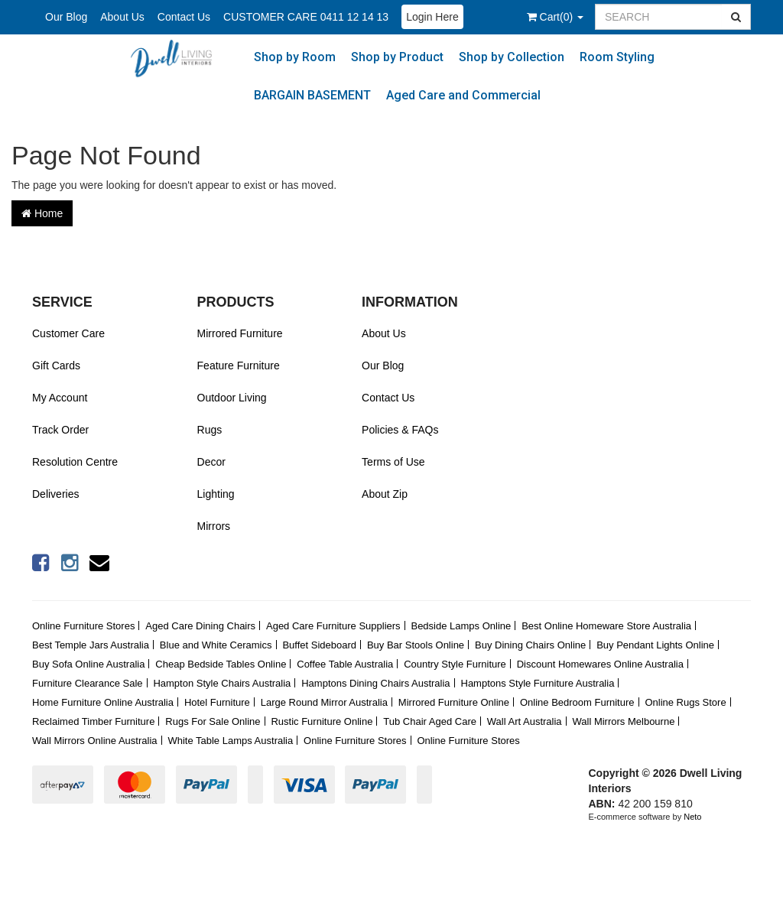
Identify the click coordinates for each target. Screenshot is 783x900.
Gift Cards (56, 365)
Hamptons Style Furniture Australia (538, 683)
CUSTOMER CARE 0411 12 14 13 (305, 17)
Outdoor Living (232, 398)
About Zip (385, 494)
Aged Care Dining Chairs (200, 626)
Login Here (432, 17)
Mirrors (214, 526)
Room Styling (617, 57)
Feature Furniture (238, 365)
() (555, 17)
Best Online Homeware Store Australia (606, 626)
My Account (59, 398)
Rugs (210, 430)
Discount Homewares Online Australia (600, 664)
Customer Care (68, 333)
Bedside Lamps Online (461, 626)
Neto (692, 816)
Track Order (60, 430)
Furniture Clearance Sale (87, 683)
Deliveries (55, 494)
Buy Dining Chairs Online (530, 645)
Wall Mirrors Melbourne (624, 721)
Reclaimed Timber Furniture (93, 721)
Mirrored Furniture (240, 333)
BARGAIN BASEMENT (312, 95)
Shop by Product (397, 57)
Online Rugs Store (685, 702)
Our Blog (66, 17)
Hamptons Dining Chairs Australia (375, 683)
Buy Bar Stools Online (415, 645)
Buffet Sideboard (319, 645)
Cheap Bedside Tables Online (220, 664)
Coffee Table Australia (345, 664)
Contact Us (184, 17)
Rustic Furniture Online (321, 721)
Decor (211, 462)
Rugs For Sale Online (212, 721)
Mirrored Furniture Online (453, 702)
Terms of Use (393, 462)
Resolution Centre (75, 462)
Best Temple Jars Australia (90, 645)
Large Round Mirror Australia (324, 702)
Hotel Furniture (217, 702)
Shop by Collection (511, 57)
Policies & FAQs (400, 430)
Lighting (216, 494)
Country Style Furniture (455, 664)
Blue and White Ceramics (216, 645)
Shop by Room (295, 57)
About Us (122, 17)
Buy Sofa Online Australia (88, 664)
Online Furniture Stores (83, 626)
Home (42, 213)
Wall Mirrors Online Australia (95, 740)
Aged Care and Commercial (463, 95)
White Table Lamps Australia (230, 740)
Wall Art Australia (524, 721)
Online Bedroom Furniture (577, 702)
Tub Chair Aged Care (429, 721)
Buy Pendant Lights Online (655, 645)
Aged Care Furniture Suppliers (333, 626)
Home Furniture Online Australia (103, 702)
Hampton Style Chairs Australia (222, 683)
